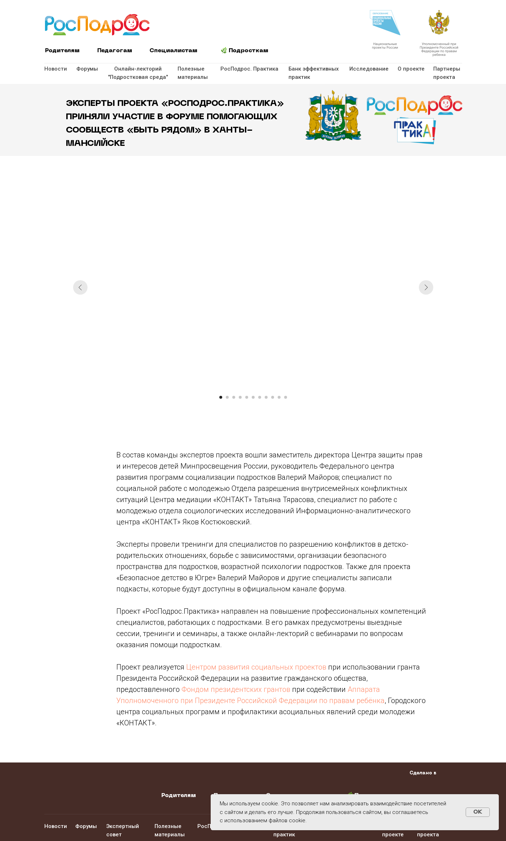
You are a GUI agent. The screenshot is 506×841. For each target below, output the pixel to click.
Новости (55, 69)
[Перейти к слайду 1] (220, 397)
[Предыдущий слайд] (80, 287)
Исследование (369, 69)
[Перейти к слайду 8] (266, 397)
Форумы (87, 69)
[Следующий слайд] (426, 287)
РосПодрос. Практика (249, 69)
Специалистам (173, 51)
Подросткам (248, 51)
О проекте (411, 69)
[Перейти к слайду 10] (279, 397)
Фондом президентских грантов (236, 689)
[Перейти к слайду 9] (272, 397)
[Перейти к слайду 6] (253, 397)
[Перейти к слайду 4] (240, 397)
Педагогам (114, 51)
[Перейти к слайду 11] (285, 397)
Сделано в (422, 773)
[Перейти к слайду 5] (246, 397)
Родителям (62, 51)
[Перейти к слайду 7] (259, 397)
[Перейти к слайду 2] (227, 397)
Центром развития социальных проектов (256, 667)
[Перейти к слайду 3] (233, 397)
